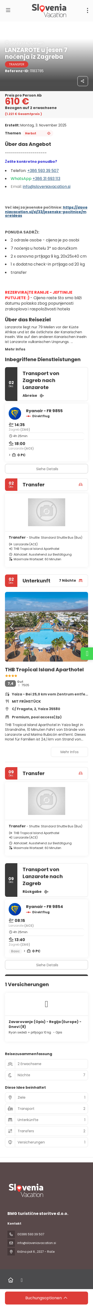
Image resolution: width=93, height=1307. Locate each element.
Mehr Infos (15, 349)
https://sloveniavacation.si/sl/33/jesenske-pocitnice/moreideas (46, 211)
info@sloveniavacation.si (46, 186)
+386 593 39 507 (43, 170)
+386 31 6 (41, 178)
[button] (12, 627)
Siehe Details (47, 468)
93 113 (55, 178)
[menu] (88, 10)
